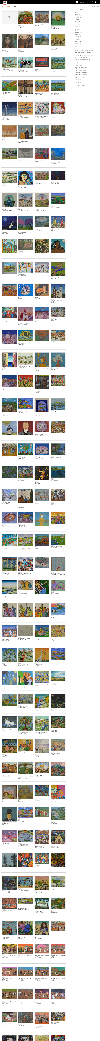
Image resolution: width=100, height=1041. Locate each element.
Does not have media (80, 85)
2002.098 (36, 568)
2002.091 (52, 524)
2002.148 (3, 867)
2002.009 (19, 69)
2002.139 (52, 799)
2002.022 (36, 136)
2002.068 (3, 413)
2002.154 (36, 890)
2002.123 (52, 708)
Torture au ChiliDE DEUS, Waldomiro (22, 619)
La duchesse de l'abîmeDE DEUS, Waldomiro (56, 278)
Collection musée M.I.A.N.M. (81, 67)
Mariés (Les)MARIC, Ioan (53, 504)
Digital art (77, 19)
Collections (53, 1)
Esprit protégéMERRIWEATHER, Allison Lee (24, 187)
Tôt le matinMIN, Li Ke (37, 866)
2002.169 (19, 977)
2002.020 (3, 137)
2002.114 (36, 663)
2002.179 (52, 1021)
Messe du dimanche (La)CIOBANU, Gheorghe (23, 324)
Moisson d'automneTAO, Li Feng (55, 869)
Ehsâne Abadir (78, 31)
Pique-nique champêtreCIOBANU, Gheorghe (23, 298)
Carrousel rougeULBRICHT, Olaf (21, 27)
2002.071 (52, 410)
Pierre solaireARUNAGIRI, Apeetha (55, 28)
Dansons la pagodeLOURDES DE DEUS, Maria (40, 847)
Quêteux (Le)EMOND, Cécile (5, 233)
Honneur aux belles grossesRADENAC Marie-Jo (56, 117)
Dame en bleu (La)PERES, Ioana (6, 687)
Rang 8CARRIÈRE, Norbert (55, 912)
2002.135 (52, 776)
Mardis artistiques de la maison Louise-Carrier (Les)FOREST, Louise (8, 481)
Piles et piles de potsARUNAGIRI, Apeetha (39, 25)
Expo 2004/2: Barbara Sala (81, 57)
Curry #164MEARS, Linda (37, 298)
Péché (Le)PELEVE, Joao (20, 252)
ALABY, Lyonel (78, 41)
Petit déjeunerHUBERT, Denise (38, 756)
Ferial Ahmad (78, 39)
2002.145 (19, 843)
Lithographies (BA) (79, 24)
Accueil (36, 1)
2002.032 (3, 208)
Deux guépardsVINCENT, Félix (54, 388)
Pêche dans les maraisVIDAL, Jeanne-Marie (55, 94)
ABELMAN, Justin (78, 32)
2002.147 (52, 845)
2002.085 (19, 504)
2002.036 (3, 231)
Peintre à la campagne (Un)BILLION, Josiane (56, 547)
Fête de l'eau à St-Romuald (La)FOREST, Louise (41, 548)
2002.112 (3, 663)
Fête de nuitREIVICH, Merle (54, 710)
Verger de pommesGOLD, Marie (6, 93)
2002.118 (36, 683)
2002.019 (52, 115)
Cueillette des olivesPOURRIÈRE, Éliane (39, 94)
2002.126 (36, 731)
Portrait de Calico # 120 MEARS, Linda (7, 730)
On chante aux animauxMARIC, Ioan (39, 1027)
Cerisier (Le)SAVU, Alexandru (54, 435)
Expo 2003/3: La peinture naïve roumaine (84, 55)
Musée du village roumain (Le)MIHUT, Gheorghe (41, 733)
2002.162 (36, 936)
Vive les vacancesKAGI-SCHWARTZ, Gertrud (7, 70)
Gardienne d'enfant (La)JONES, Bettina (56, 255)
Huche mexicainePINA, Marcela (38, 415)
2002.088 (3, 524)
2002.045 (19, 273)
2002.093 (19, 547)
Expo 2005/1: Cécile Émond (81, 61)
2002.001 (19, 25)
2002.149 (19, 867)
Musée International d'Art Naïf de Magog (20, 1)
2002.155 (52, 887)
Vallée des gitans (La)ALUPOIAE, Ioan (22, 707)
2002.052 (3, 318)
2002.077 (19, 456)
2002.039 (52, 228)
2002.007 (52, 47)
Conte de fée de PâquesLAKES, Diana (56, 230)
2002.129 (19, 751)
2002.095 (52, 545)
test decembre (5, 27)
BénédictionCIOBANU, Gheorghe (39, 458)
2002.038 (36, 228)
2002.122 (36, 708)
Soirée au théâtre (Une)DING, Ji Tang (7, 911)
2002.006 (36, 46)
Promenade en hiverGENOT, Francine (6, 139)
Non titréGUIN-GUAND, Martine (23, 210)
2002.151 (52, 867)
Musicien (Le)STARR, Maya (4, 665)
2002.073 (19, 435)
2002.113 (19, 663)
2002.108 (3, 638)
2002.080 (3, 478)
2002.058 (36, 341)
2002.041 (19, 250)
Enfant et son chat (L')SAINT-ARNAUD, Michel (39, 343)
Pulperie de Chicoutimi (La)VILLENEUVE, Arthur (24, 639)
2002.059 (52, 341)
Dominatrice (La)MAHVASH (21, 938)
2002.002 (36, 23)
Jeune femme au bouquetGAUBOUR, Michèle (7, 801)
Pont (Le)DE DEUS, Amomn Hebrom (7, 596)
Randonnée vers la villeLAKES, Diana (7, 437)
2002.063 (52, 367)
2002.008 (3, 68)
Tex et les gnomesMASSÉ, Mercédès (6, 548)
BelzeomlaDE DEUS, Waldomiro (55, 593)
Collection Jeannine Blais (80, 69)
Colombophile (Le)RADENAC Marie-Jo (38, 892)
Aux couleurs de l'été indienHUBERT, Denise (24, 549)
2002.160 (3, 936)
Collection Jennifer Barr (80, 77)
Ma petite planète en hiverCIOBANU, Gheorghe (40, 435)
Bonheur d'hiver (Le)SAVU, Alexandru (55, 320)
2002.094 (36, 546)
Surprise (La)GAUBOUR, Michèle (6, 185)
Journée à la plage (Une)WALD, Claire (23, 665)
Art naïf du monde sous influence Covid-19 (84, 50)
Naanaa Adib (78, 36)
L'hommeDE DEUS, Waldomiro (39, 619)
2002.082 (36, 481)
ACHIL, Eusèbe (78, 34)
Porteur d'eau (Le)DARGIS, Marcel (5, 938)
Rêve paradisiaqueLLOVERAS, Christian (39, 912)
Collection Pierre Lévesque (81, 70)
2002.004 (3, 49)
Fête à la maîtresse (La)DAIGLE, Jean (39, 528)
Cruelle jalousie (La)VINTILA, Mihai (22, 458)
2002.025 (19, 158)
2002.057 (19, 342)
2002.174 (36, 1000)
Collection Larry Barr (79, 76)
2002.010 (36, 68)
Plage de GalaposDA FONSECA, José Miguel (23, 890)
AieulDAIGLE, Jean (21, 437)
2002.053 (19, 322)
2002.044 (3, 274)
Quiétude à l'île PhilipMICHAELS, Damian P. (39, 48)
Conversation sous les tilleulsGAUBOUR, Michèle (24, 367)
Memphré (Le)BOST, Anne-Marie (54, 480)
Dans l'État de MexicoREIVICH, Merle (6, 415)
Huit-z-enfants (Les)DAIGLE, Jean (39, 819)
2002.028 (3, 183)
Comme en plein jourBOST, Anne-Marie (55, 163)
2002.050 (36, 296)
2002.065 (19, 387)
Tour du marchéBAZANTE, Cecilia (38, 710)
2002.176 (3, 1022)
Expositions (61, 1)
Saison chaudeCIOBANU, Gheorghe (39, 321)
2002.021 (19, 140)
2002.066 (36, 390)
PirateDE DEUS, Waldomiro (39, 596)
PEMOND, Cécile (54, 617)
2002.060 (3, 367)
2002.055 (52, 318)
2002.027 (52, 161)
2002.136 (3, 799)
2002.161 (19, 936)
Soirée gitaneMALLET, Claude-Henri (55, 207)
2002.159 (52, 910)
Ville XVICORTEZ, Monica (21, 821)
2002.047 (52, 276)
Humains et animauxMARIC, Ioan (55, 1023)
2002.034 (36, 208)
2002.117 (19, 686)
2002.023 (52, 137)
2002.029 (19, 185)
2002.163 (52, 931)
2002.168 (3, 977)
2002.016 (3, 117)
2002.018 (36, 115)
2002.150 (36, 864)
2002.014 (36, 92)
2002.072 (3, 435)
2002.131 (52, 752)
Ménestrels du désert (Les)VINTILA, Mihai (23, 389)
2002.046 (36, 273)
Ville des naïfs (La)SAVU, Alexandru (38, 776)
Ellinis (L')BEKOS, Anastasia (38, 230)
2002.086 (36, 501)
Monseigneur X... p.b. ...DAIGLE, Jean (23, 142)
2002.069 (19, 410)
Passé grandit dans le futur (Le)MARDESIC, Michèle (57, 889)
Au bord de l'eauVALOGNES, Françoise (55, 71)
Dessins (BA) (78, 17)
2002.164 (3, 954)
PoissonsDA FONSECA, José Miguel (23, 117)
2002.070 (36, 413)
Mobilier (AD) (78, 23)
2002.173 (19, 999)
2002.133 (19, 775)
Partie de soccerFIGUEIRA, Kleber (38, 183)
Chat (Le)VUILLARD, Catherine (22, 160)
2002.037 (19, 231)
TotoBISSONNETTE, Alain (55, 801)
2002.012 (3, 91)
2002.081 (19, 478)
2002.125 (19, 731)
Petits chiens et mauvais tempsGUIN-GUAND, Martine (41, 117)
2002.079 (52, 456)
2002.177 (19, 1024)
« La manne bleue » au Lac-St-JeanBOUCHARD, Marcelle (42, 255)
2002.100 (3, 595)
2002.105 (19, 617)
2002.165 (19, 954)
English (87, 2)
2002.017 (19, 115)
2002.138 (36, 796)
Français (82, 2)
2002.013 (19, 94)
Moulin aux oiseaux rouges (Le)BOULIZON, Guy (24, 480)
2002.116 (3, 686)
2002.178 (36, 1025)
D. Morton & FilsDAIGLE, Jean (5, 824)
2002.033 (19, 208)
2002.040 (3, 253)
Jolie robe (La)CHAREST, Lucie (54, 138)
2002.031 (52, 181)
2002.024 (3, 159)
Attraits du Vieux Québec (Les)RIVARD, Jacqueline (24, 574)
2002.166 (36, 954)
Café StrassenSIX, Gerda (37, 392)
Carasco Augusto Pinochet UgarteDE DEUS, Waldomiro (9, 619)
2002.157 (19, 907)
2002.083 (52, 478)
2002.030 (36, 181)
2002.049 (19, 296)
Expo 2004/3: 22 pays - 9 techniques (83, 59)
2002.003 (52, 26)
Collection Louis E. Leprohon (81, 72)
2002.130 (36, 754)
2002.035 (52, 205)
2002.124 (3, 728)
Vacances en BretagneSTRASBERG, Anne (6, 276)
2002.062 (36, 367)
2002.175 (52, 1000)
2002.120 (3, 706)
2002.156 (3, 909)
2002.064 (3, 388)
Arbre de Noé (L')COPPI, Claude (54, 369)
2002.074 (36, 433)
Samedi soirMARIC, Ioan (4, 458)
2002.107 (52, 615)
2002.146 (36, 845)
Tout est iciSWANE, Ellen (37, 483)
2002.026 (36, 159)
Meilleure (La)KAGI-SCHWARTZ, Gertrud (23, 71)
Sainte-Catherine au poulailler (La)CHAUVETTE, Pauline (42, 275)
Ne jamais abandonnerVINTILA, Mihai (39, 665)
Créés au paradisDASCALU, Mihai (5, 756)
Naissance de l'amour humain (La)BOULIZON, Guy (58, 778)
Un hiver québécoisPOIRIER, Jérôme (39, 503)
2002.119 (52, 682)
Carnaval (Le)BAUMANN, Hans (54, 343)
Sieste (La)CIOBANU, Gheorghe (6, 526)
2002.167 (52, 954)
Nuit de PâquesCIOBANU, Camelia (54, 731)
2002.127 (52, 729)
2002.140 (3, 822)
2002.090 (36, 526)
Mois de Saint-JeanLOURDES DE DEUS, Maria (56, 847)
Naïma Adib (77, 38)
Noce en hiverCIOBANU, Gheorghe (6, 346)
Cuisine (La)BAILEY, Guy (4, 320)
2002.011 (52, 69)
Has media (77, 84)
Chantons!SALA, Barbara (5, 708)
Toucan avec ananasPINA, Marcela (22, 412)
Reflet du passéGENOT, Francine (5, 119)
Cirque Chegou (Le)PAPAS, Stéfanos (6, 776)
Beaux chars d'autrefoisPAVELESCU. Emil (7, 298)
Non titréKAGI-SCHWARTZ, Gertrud (7, 210)
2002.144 (3, 842)
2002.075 (52, 433)
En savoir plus (43, 1)
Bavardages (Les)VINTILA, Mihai (21, 344)
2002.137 (19, 799)
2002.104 (3, 617)
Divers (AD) (77, 21)
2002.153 (19, 888)
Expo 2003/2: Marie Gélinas (81, 54)
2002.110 (36, 637)
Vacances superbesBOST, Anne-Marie (55, 684)
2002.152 (3, 890)
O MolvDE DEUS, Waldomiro (22, 593)
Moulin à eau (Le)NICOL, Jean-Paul (54, 49)
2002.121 (19, 705)
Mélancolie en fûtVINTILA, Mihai (22, 753)
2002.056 (3, 344)
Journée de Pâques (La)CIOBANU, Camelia (23, 733)
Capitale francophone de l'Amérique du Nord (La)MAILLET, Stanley (56, 662)
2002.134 (36, 774)
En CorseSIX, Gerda (4, 369)
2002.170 (36, 977)
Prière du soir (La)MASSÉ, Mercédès (22, 275)
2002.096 (3, 572)
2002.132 (3, 774)
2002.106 (36, 617)
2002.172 (3, 1000)
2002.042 (36, 253)
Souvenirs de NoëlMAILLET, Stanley (6, 503)
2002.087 (52, 502)
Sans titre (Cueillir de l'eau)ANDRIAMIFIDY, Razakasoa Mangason (7, 870)
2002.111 (52, 637)
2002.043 (52, 253)
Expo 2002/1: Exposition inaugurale (83, 52)
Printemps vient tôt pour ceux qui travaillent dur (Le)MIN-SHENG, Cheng (9, 892)
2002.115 (52, 660)
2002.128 (3, 754)
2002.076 (3, 456)
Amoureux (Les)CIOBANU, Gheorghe (22, 526)
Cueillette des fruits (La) (23, 1025)
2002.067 (52, 386)
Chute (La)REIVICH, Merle (54, 823)
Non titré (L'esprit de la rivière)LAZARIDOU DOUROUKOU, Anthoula (41, 570)
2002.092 (3, 546)
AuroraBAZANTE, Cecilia (38, 938)
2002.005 (19, 49)
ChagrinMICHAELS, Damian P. (22, 51)
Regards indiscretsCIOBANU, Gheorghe (6, 389)
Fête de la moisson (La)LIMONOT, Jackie (55, 754)
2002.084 (3, 501)
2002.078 (36, 456)
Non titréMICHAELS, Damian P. (6, 51)
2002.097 (19, 572)
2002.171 (52, 977)
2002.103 (52, 591)
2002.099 (52, 572)
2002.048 (3, 296)
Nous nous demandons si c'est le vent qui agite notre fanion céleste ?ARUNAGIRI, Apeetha (58, 575)
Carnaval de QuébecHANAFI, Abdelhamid (6, 640)
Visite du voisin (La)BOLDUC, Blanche (6, 161)
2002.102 (36, 595)
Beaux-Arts (77, 14)
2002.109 (19, 637)
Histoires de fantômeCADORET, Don (39, 70)
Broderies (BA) (78, 16)
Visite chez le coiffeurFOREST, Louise (39, 161)
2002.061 (19, 365)
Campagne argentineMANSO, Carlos (22, 233)
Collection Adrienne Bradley (81, 74)
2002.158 (36, 910)
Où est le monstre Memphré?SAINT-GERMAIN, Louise (24, 845)
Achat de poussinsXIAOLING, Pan (22, 869)
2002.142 (36, 817)
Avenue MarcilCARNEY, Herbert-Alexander (24, 801)
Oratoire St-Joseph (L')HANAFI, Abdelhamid (55, 526)
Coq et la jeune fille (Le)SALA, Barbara (39, 639)
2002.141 (19, 819)
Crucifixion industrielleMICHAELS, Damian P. (23, 96)
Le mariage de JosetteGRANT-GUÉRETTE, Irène (23, 909)
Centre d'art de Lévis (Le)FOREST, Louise (56, 458)
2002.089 (19, 524)
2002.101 (19, 591)
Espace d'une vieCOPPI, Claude (5, 574)
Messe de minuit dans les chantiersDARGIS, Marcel (42, 685)
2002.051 (52, 299)
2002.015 (52, 92)
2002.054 (36, 319)
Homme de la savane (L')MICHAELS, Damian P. (56, 183)
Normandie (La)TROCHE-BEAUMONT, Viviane (24, 687)
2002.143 (52, 821)
